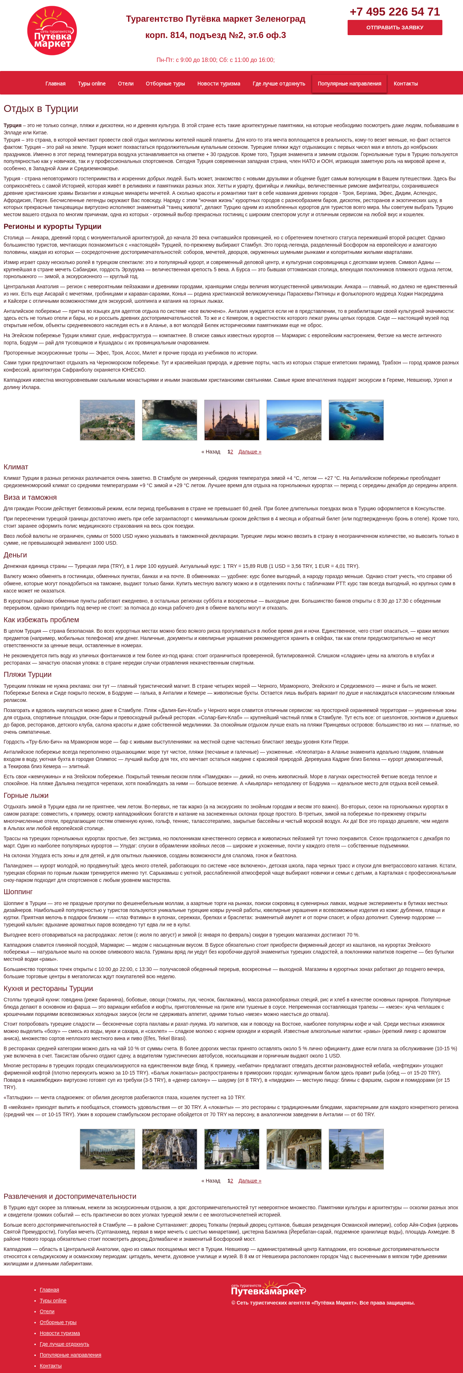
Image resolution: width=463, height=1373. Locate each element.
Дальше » (249, 452)
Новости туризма (60, 1333)
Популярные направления (70, 1355)
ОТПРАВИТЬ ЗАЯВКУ (395, 27)
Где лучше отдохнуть (64, 1344)
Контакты (50, 1366)
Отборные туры (58, 1322)
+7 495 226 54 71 (395, 11)
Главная (49, 1290)
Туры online (53, 1300)
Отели (47, 1311)
